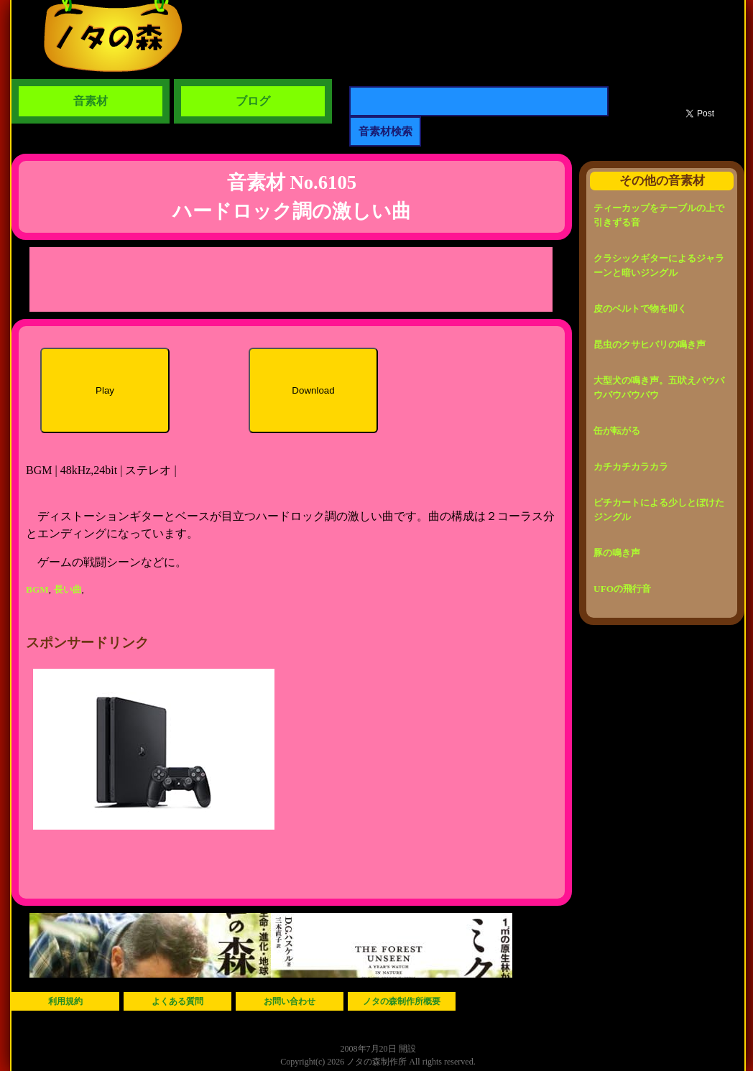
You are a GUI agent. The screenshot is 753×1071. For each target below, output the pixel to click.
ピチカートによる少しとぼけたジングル (658, 509)
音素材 (90, 101)
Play (105, 390)
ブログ (253, 101)
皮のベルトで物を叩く (640, 308)
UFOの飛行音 (622, 588)
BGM (37, 589)
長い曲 (68, 589)
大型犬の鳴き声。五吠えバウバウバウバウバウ (658, 387)
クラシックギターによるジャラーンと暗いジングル (658, 265)
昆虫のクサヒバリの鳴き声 (649, 344)
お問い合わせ (289, 1001)
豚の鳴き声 (616, 552)
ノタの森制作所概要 (401, 1001)
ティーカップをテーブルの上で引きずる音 (658, 215)
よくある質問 (177, 1001)
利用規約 (65, 1001)
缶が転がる (616, 430)
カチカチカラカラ (630, 466)
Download (313, 390)
